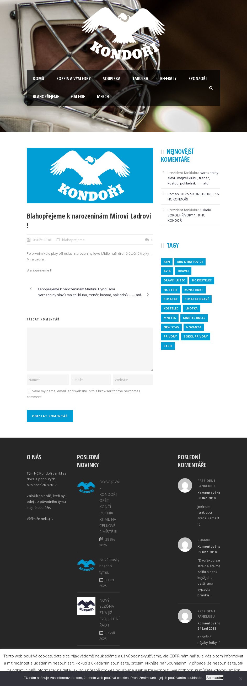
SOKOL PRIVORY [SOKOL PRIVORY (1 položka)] (196, 336)
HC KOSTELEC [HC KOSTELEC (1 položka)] (202, 280)
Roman (173, 194)
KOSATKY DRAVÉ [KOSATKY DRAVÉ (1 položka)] (197, 299)
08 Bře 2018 (42, 239)
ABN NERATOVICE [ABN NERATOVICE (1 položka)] (190, 262)
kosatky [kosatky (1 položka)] (171, 299)
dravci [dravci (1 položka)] (183, 271)
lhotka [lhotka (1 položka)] (191, 308)
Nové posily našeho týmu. (109, 566)
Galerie (78, 97)
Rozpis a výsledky (73, 78)
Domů (38, 78)
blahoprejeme (73, 239)
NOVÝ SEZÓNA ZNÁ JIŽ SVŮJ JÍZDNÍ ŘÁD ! (109, 613)
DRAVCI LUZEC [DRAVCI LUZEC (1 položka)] (174, 280)
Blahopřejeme (46, 97)
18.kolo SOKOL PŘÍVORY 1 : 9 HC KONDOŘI (189, 215)
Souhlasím (214, 678)
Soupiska (111, 78)
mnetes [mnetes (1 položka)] (170, 318)
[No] (240, 678)
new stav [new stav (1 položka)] (171, 327)
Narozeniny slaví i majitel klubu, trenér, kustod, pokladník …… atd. (193, 178)
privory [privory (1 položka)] (170, 336)
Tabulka (140, 78)
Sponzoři (198, 78)
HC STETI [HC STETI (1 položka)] (170, 290)
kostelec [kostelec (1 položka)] (171, 308)
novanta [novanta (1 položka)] (193, 327)
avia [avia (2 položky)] (167, 271)
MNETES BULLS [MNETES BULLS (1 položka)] (194, 318)
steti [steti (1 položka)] (168, 346)
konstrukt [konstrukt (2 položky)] (193, 290)
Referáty (168, 78)
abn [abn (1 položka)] (167, 262)
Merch (103, 97)
